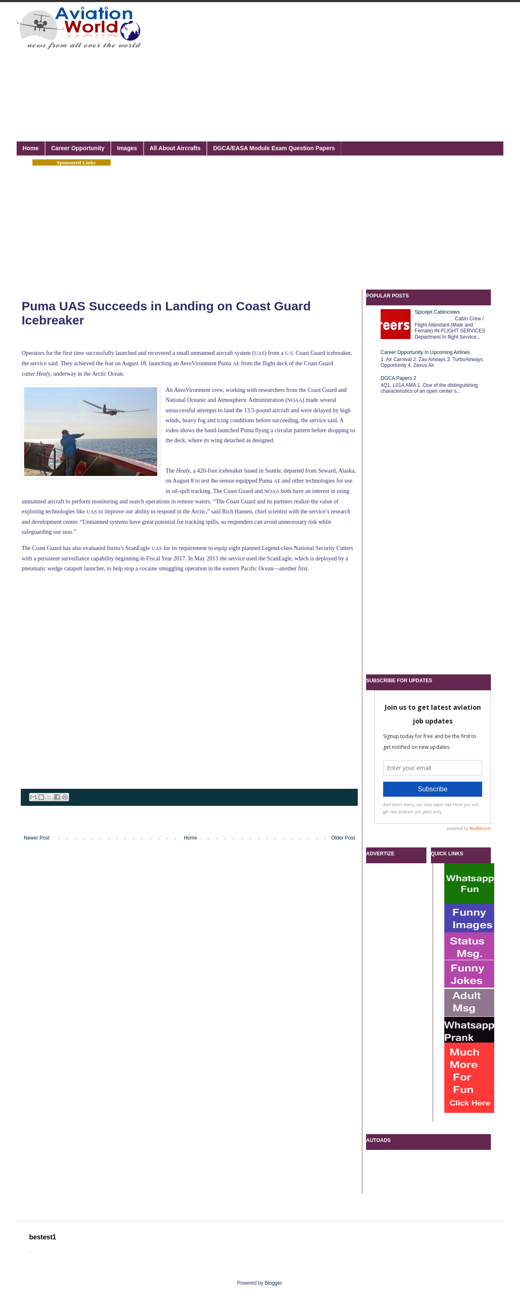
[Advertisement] (255, 62)
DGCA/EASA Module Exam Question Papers (274, 148)
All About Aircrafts (175, 148)
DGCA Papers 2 (398, 378)
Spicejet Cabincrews (437, 312)
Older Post (343, 838)
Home (30, 148)
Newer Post (37, 838)
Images (127, 148)
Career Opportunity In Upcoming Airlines (425, 352)
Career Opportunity (77, 148)
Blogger (273, 1283)
